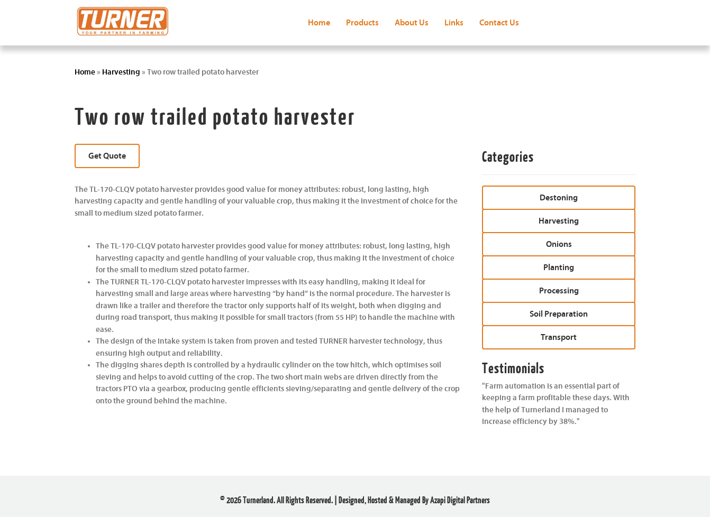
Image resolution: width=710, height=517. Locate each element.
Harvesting (121, 72)
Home (85, 72)
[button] (107, 156)
